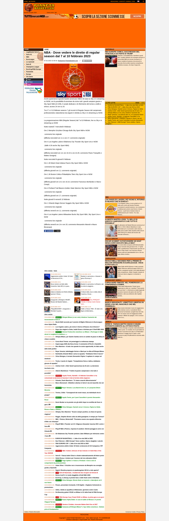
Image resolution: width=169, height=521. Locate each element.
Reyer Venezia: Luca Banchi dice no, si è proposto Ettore (125, 114)
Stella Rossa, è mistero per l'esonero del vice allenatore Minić (76, 458)
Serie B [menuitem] (27, 64)
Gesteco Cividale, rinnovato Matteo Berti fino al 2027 (77, 504)
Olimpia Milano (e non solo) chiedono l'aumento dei (124, 113)
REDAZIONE (84, 514)
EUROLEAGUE (111, 258)
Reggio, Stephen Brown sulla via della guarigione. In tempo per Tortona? (80, 417)
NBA (107, 197)
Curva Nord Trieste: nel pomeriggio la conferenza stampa (75, 341)
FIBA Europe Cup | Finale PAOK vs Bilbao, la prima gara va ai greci (80, 497)
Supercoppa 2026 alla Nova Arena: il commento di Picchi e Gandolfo (78, 344)
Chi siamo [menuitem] (28, 76)
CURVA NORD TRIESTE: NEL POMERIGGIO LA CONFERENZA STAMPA (123, 283)
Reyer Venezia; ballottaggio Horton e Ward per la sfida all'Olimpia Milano (80, 351)
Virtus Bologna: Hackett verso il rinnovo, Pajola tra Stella (125, 109)
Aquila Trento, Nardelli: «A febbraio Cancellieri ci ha (124, 116)
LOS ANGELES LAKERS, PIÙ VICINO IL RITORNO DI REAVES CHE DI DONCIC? (125, 200)
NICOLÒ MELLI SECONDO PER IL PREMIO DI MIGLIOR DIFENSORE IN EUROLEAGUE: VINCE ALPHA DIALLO (124, 263)
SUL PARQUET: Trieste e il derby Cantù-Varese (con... (90, 302)
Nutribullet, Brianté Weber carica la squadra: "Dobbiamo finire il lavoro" (80, 354)
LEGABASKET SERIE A (113, 280)
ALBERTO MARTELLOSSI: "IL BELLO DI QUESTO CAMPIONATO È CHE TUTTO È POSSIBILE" (121, 221)
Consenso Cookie (131, 512)
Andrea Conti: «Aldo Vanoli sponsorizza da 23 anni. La (125, 111)
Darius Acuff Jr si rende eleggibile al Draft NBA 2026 (73, 475)
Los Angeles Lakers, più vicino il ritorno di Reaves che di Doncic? (78, 327)
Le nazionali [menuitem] (29, 62)
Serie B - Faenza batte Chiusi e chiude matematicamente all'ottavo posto (80, 455)
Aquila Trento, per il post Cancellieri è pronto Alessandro (125, 120)
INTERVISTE (110, 217)
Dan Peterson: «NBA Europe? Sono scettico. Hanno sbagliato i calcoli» (79, 441)
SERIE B (108, 321)
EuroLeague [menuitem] (29, 59)
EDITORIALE (110, 49)
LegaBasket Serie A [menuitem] (31, 52)
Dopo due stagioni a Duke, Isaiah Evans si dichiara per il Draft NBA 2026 (80, 329)
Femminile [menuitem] (28, 72)
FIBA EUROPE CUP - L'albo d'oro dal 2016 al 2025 (72, 443)
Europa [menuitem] (27, 74)
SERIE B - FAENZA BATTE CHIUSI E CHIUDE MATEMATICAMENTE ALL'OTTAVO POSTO (123, 325)
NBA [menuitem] (26, 57)
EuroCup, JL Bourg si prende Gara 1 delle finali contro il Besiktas (77, 478)
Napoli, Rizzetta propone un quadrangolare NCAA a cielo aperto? (77, 470)
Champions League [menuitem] (31, 67)
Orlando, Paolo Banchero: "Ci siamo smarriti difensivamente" (76, 380)
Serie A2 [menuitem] (28, 54)
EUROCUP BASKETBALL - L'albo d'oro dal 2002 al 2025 (74, 438)
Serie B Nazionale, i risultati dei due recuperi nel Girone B (77, 473)
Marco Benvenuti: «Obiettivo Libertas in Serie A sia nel (125, 118)
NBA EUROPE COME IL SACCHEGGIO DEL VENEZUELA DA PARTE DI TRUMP (122, 53)
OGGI (137, 103)
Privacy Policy (140, 512)
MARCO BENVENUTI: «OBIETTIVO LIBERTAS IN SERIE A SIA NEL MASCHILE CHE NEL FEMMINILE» (124, 304)
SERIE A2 (109, 300)
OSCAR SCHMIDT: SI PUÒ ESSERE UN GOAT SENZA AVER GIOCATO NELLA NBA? (123, 242)
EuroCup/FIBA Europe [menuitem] (32, 69)
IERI (143, 103)
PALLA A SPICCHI (112, 238)
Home (26, 49)
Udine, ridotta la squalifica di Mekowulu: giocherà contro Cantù (77, 490)
